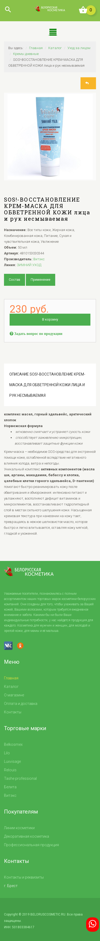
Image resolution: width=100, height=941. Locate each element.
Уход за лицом (78, 48)
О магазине (14, 695)
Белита (10, 787)
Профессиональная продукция (31, 845)
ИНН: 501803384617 (19, 927)
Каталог (55, 48)
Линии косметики (19, 828)
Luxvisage (12, 761)
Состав (14, 280)
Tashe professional (20, 778)
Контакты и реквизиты (24, 877)
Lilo (7, 753)
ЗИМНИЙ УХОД (29, 265)
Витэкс (39, 259)
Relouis (10, 770)
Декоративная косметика (26, 836)
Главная (36, 48)
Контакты (12, 712)
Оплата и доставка (20, 703)
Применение (39, 280)
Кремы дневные (26, 54)
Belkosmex (13, 744)
